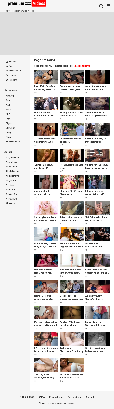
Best (9, 66)
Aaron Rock (11, 162)
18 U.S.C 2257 (27, 397)
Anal (8, 100)
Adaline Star (12, 194)
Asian (8, 109)
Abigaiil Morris (12, 176)
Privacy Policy (56, 397)
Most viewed (13, 71)
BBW (8, 114)
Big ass (9, 119)
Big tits (9, 123)
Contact (90, 397)
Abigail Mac (11, 180)
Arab (8, 105)
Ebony (9, 137)
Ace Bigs (10, 185)
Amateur (10, 96)
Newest (11, 61)
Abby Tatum (12, 166)
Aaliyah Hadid (12, 157)
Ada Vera (10, 189)
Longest (11, 75)
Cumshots (11, 128)
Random (11, 80)
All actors (11, 203)
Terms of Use (74, 397)
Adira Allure (11, 199)
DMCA (41, 397)
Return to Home (82, 66)
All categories (14, 142)
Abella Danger (12, 171)
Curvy (8, 132)
